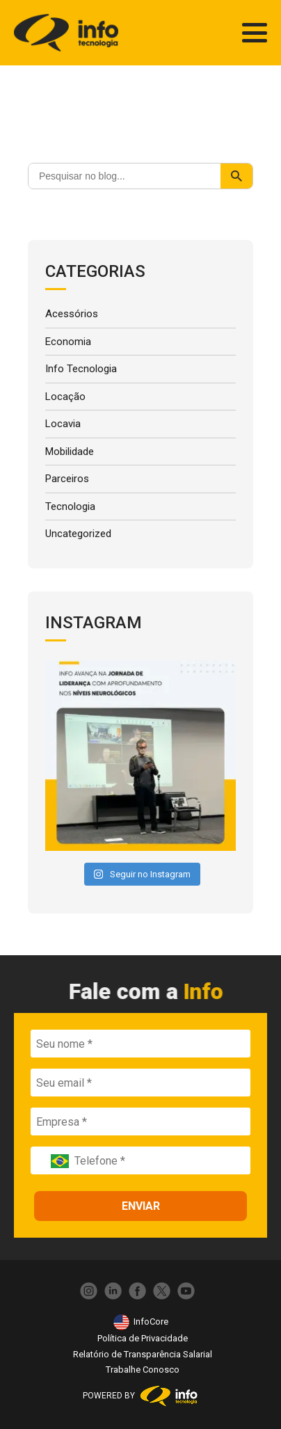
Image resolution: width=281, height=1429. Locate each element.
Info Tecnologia (81, 368)
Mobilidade (69, 451)
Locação (65, 396)
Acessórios (71, 314)
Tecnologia (70, 506)
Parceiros (67, 478)
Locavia (63, 423)
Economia (68, 341)
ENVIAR (141, 1206)
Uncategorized (78, 533)
